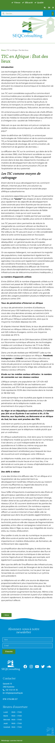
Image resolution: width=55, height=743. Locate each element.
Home (3, 50)
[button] (53, 14)
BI (53, 8)
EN (49, 8)
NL (45, 8)
